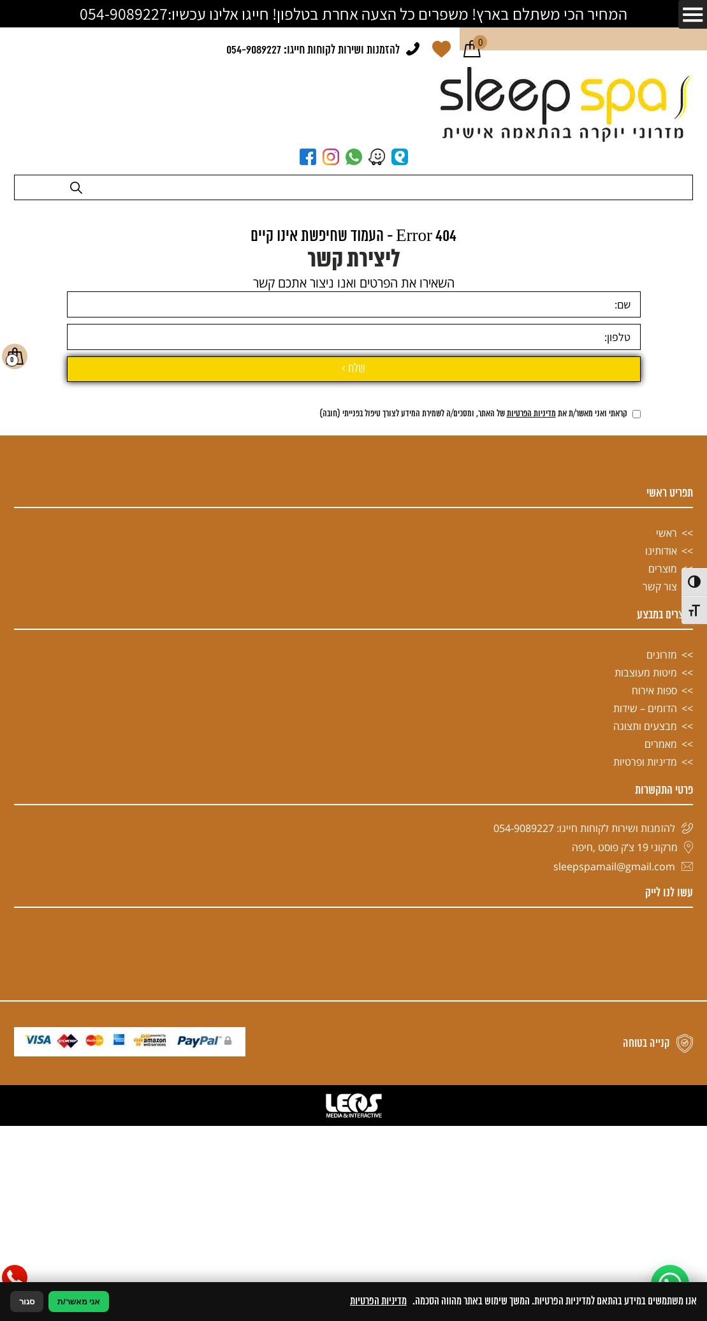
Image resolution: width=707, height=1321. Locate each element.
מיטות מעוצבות (646, 940)
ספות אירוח (654, 958)
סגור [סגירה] (26, 1301)
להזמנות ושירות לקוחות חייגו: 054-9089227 (313, 50)
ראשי (666, 801)
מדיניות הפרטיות (531, 681)
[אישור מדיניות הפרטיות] (636, 682)
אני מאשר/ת (78, 1301)
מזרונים (661, 923)
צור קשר (660, 854)
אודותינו (661, 819)
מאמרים (661, 1012)
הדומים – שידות (645, 976)
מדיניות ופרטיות (645, 1030)
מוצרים (662, 836)
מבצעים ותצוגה (645, 994)
